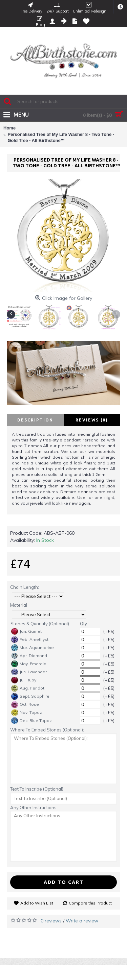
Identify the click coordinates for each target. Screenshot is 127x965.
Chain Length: (24, 587)
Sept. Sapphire (30, 696)
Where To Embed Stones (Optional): (47, 729)
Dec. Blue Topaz (31, 720)
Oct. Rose (25, 704)
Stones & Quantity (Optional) (39, 623)
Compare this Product (90, 903)
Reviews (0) (92, 420)
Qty (83, 623)
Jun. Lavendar (29, 672)
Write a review (82, 921)
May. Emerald (28, 663)
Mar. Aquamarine (32, 647)
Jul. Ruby (23, 680)
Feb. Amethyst (29, 639)
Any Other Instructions (33, 807)
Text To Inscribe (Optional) (36, 789)
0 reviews (51, 921)
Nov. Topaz (26, 712)
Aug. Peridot (27, 688)
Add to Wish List (36, 903)
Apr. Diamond (29, 655)
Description (35, 420)
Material (18, 605)
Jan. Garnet (26, 631)
